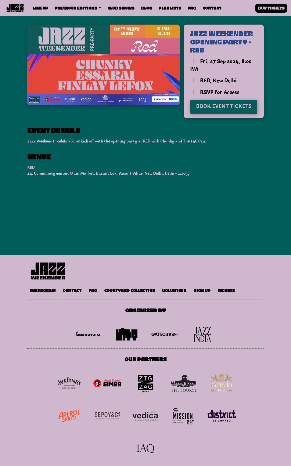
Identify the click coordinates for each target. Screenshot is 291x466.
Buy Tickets (271, 7)
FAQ (192, 7)
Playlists (169, 7)
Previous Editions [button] (76, 7)
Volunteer (174, 290)
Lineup (40, 7)
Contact (211, 7)
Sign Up (202, 290)
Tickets (226, 290)
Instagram (42, 290)
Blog (146, 7)
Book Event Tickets (224, 106)
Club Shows (121, 7)
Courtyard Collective (129, 290)
